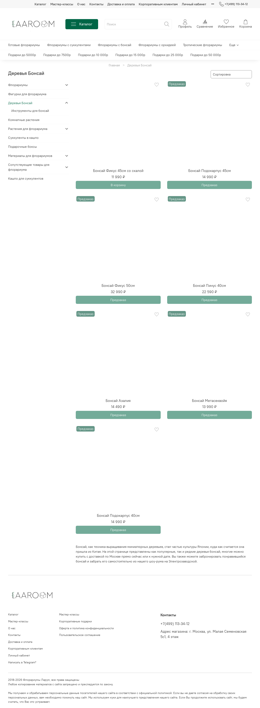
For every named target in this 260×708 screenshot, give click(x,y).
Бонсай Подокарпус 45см (209, 170)
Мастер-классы (61, 4)
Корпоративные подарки (75, 621)
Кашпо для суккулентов (25, 178)
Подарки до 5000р (22, 55)
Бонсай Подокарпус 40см (118, 515)
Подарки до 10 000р (93, 55)
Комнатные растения (23, 120)
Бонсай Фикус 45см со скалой (118, 170)
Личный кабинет (194, 4)
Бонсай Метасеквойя (209, 400)
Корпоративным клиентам (158, 4)
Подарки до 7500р (57, 55)
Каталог (40, 4)
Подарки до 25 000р (168, 55)
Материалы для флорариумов (30, 156)
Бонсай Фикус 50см (118, 285)
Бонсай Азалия (118, 400)
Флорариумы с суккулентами (69, 45)
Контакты (96, 4)
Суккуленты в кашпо (23, 138)
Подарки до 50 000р (205, 55)
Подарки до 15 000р (130, 55)
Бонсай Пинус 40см (209, 285)
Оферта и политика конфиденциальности (86, 628)
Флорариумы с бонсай (114, 45)
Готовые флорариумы (24, 45)
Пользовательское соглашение (79, 635)
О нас (81, 4)
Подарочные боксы (22, 147)
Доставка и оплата (121, 4)
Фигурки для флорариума (27, 94)
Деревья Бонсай (20, 103)
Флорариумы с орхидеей (157, 45)
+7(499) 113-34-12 (233, 4)
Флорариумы (18, 85)
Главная (114, 65)
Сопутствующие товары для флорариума (28, 167)
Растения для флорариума (27, 129)
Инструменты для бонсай (30, 111)
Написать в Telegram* (22, 662)
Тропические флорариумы (202, 45)
